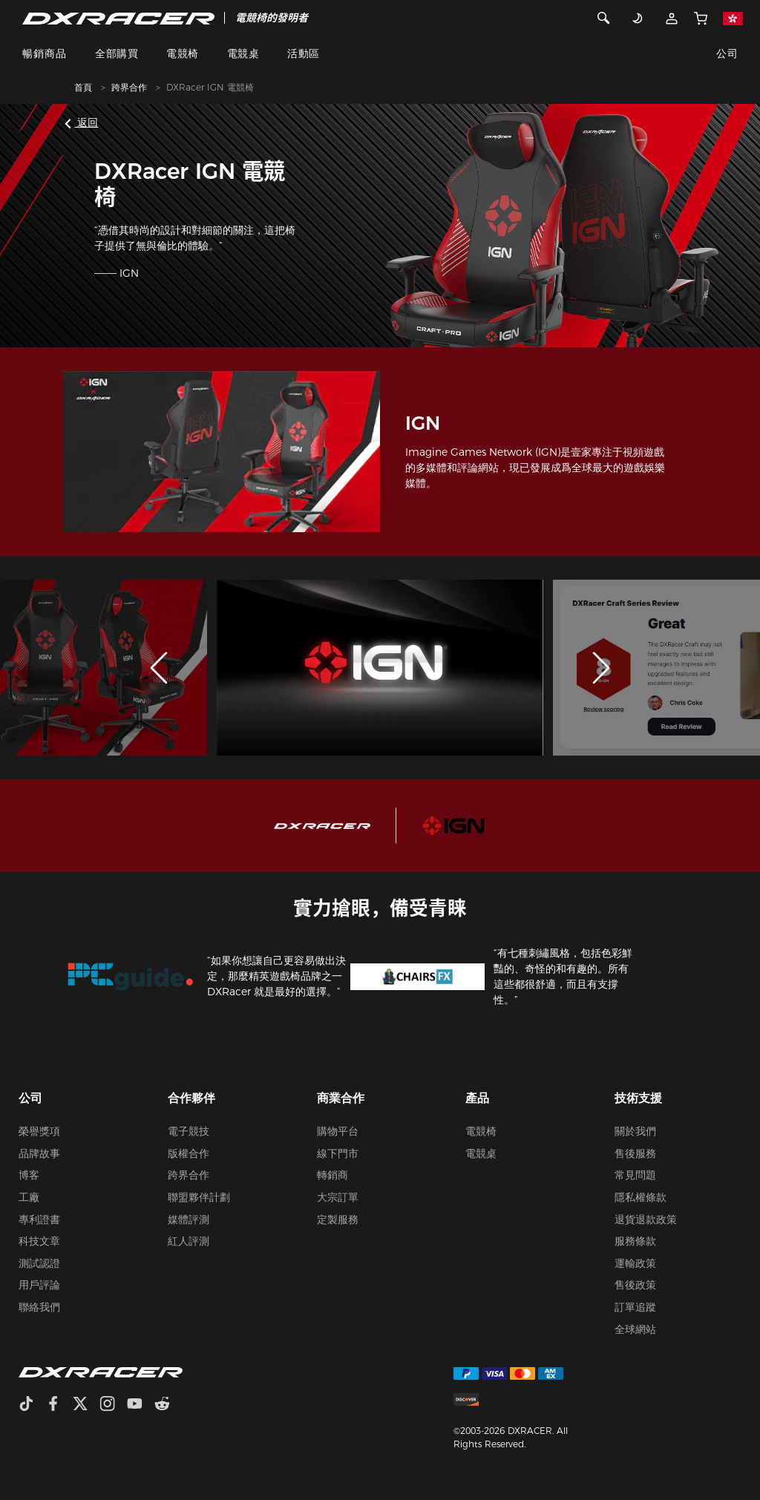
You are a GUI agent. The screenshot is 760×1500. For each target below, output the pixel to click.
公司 (727, 53)
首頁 (83, 87)
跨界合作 (129, 87)
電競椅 (182, 53)
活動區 (303, 53)
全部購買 (116, 53)
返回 (83, 122)
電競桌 (243, 53)
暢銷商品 (44, 53)
